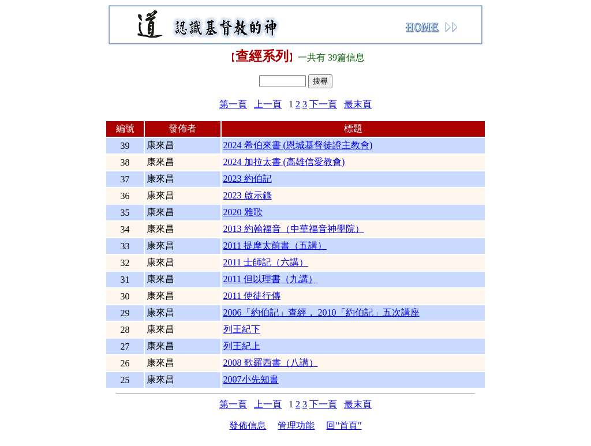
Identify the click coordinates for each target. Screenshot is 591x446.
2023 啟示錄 (247, 195)
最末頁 (358, 104)
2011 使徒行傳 (251, 296)
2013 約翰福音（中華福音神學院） (293, 229)
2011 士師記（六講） (265, 262)
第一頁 (233, 104)
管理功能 (296, 425)
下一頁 (323, 104)
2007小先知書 (251, 379)
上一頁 (268, 104)
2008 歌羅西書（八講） (270, 363)
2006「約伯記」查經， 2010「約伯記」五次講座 (321, 312)
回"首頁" (343, 425)
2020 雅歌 (243, 212)
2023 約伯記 (247, 178)
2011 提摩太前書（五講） (275, 245)
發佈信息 (247, 425)
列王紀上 (241, 346)
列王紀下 (241, 329)
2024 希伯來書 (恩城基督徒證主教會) (298, 145)
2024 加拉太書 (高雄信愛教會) (284, 162)
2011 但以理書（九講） (270, 279)
